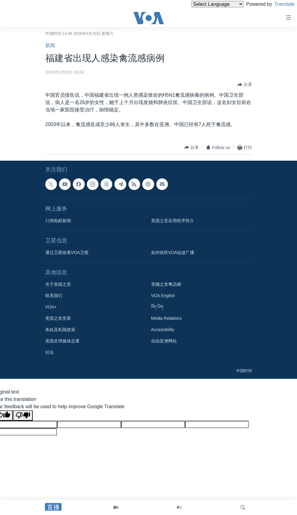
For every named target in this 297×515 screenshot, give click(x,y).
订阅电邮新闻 (58, 220)
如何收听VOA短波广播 (173, 252)
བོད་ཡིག (157, 306)
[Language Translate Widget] (207, 4)
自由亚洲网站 (164, 340)
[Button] (244, 84)
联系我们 (53, 295)
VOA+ (51, 306)
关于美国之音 (58, 284)
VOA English (163, 295)
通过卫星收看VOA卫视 (67, 252)
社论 (49, 352)
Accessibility (162, 329)
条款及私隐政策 (60, 329)
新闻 (50, 45)
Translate (279, 4)
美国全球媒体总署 (62, 340)
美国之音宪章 (58, 318)
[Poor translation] (23, 415)
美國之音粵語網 (166, 284)
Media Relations (166, 318)
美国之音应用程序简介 (172, 220)
